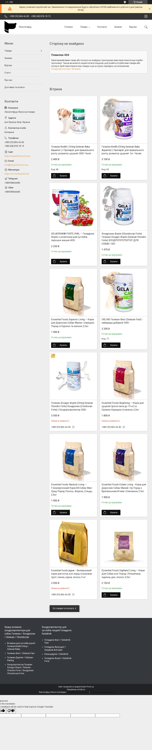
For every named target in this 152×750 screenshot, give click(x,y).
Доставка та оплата (15, 87)
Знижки (118, 27)
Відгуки (133, 27)
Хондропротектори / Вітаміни (65, 69)
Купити (63, 176)
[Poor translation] (11, 711)
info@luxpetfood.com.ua (16, 165)
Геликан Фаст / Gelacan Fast (21, 653)
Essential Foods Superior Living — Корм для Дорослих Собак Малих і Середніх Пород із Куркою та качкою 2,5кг (72, 323)
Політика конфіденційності (101, 692)
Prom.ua (90, 687)
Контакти (102, 27)
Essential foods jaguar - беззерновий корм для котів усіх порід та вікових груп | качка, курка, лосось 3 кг (71, 574)
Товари (84, 27)
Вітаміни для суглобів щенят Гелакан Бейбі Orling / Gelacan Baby (21, 646)
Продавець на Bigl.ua (76, 689)
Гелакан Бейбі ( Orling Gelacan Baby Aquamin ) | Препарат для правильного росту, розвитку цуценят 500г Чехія (72, 150)
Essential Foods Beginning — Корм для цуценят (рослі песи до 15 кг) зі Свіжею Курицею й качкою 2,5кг (123, 406)
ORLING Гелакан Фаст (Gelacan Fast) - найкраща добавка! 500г (122, 321)
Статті (8, 73)
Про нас (8, 80)
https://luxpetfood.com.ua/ (17, 156)
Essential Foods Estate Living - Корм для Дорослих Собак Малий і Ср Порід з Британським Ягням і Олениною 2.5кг (124, 488)
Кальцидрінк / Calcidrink (56, 654)
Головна (68, 27)
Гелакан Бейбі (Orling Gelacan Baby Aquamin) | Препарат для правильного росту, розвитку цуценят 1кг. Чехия (123, 150)
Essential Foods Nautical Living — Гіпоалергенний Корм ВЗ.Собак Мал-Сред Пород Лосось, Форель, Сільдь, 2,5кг (71, 489)
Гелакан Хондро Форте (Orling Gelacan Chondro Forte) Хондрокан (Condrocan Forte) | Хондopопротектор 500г (72, 406)
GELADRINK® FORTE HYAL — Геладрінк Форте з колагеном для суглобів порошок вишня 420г (72, 237)
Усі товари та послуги (63, 608)
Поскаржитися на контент (78, 692)
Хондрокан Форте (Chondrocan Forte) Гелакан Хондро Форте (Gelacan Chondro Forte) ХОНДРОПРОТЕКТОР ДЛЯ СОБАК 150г (124, 238)
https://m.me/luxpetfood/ (17, 174)
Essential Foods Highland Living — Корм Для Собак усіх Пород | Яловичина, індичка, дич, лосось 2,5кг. (123, 574)
